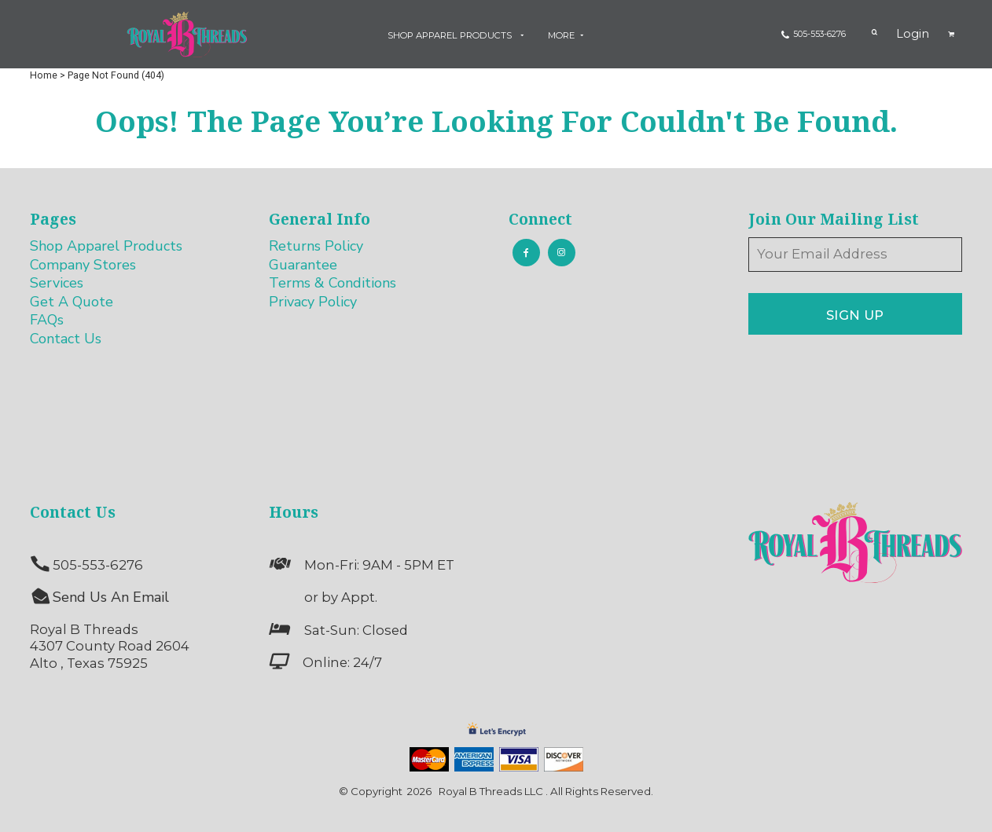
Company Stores (83, 264)
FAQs (47, 319)
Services (56, 282)
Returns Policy (316, 245)
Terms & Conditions (332, 282)
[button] (458, 35)
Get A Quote (71, 301)
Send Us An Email (111, 597)
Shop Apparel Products (106, 245)
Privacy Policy (313, 301)
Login (912, 34)
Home (43, 75)
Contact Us (65, 338)
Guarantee (303, 264)
